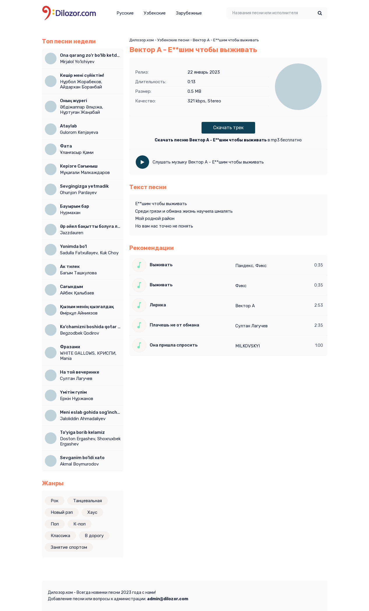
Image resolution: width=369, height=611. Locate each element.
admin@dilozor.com (167, 598)
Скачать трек (228, 127)
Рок (55, 500)
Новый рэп (62, 512)
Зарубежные (189, 13)
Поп (55, 524)
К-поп (79, 524)
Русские (125, 13)
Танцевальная (87, 500)
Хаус (92, 512)
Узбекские (155, 13)
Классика (60, 535)
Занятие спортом (69, 547)
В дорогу (94, 535)
